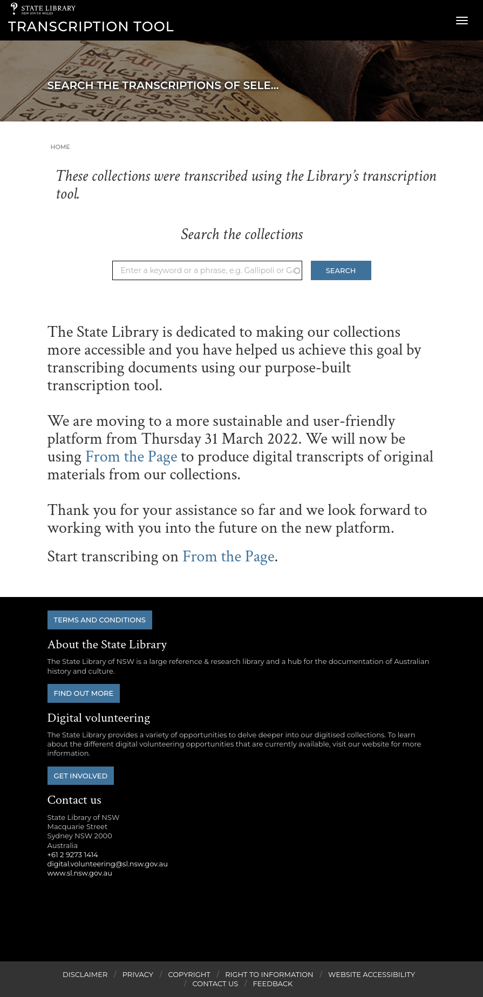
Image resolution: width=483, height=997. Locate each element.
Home (60, 147)
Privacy (138, 974)
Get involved (81, 775)
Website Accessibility (371, 974)
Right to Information (269, 974)
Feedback (273, 983)
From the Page (131, 456)
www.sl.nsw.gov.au (79, 873)
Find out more (84, 693)
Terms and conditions (100, 619)
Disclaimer (85, 974)
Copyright (189, 974)
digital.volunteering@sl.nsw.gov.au (107, 863)
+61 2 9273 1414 (72, 854)
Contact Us (216, 983)
